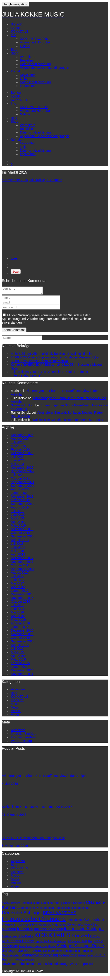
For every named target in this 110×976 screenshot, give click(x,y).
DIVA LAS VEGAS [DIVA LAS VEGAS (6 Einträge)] (59, 914)
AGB (73, 965)
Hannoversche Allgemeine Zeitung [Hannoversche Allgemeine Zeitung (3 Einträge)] (54, 926)
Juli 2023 (17, 458)
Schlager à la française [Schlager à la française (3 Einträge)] (78, 952)
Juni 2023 (18, 461)
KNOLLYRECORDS (34, 39)
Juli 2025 (17, 443)
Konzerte (17, 701)
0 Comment (54, 180)
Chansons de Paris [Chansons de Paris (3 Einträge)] (30, 909)
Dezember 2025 (22, 436)
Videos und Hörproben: (36, 42)
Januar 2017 (20, 592)
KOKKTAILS (19, 31)
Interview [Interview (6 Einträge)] (25, 930)
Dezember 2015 (22, 632)
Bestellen (26, 60)
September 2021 (22, 483)
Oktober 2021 (20, 480)
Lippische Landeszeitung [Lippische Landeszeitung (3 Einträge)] (51, 942)
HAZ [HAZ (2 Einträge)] (80, 926)
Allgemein (18, 690)
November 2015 (22, 635)
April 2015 (18, 657)
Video (15, 716)
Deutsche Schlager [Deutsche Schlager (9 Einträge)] (22, 913)
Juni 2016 (18, 610)
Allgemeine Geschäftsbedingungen (44, 67)
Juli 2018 (17, 545)
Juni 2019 (18, 516)
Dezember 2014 (22, 671)
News (15, 709)
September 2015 (22, 642)
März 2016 (18, 621)
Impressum (28, 86)
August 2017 (20, 574)
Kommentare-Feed (24, 738)
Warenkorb (27, 57)
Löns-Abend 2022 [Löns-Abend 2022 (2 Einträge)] (77, 942)
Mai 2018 (17, 552)
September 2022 (22, 472)
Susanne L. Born (22, 406)
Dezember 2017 (22, 559)
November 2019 (22, 498)
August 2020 (20, 490)
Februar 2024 (20, 451)
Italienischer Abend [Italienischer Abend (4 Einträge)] (48, 930)
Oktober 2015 (20, 639)
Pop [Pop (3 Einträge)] (90, 942)
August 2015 (20, 646)
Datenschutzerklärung (35, 64)
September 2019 (22, 505)
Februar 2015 (20, 664)
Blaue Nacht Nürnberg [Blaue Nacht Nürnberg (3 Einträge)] (47, 904)
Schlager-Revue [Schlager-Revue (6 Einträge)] (89, 947)
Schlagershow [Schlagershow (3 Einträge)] (52, 952)
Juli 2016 (17, 606)
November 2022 (22, 469)
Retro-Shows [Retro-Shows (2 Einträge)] (26, 947)
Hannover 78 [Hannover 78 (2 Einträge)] (24, 926)
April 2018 (18, 556)
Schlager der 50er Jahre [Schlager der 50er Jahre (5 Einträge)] (22, 952)
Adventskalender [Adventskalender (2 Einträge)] (11, 904)
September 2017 (22, 570)
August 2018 (20, 541)
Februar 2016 (20, 624)
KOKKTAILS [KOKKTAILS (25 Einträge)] (52, 936)
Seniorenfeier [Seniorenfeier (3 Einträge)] (10, 956)
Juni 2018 (18, 548)
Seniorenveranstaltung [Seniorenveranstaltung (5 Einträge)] (39, 956)
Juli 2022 (17, 476)
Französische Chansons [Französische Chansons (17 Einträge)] (34, 920)
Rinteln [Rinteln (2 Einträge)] (52, 947)
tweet (14, 258)
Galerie (25, 46)
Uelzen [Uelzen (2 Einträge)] (82, 956)
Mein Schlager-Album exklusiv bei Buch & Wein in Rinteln (51, 355)
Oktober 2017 (20, 566)
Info (13, 35)
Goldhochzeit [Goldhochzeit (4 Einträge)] (94, 921)
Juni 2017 (18, 581)
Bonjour (16, 24)
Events (16, 28)
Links (23, 78)
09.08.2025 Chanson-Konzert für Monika (39, 362)
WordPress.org (21, 742)
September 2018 (22, 537)
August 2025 (20, 440)
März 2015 (18, 661)
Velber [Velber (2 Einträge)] (90, 956)
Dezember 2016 (22, 595)
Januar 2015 (20, 668)
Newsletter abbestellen (18, 965)
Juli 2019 (17, 512)
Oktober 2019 (20, 501)
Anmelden (18, 731)
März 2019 (18, 527)
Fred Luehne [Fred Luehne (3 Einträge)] (75, 921)
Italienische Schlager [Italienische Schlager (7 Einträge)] (84, 930)
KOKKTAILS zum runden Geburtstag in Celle (33, 839)
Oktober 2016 (20, 603)
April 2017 (18, 588)
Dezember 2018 (22, 530)
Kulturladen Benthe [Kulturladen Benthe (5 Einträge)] (18, 942)
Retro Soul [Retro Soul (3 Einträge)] (40, 947)
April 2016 (18, 617)
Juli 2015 (17, 650)
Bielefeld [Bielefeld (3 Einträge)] (26, 904)
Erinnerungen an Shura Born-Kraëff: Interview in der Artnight (44, 777)
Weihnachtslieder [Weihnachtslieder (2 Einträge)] (24, 961)
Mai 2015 (17, 653)
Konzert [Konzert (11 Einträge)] (80, 937)
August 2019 (20, 509)
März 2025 (18, 447)
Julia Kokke (37, 180)
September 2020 (22, 487)
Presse (16, 712)
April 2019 (18, 523)
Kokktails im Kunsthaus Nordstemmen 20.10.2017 (68, 421)
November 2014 (22, 675)
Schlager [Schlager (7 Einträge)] (65, 947)
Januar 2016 (20, 628)
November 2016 (22, 599)
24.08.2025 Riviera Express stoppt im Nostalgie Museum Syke (55, 358)
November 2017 (22, 563)
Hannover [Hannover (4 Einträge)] (9, 926)
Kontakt (16, 71)
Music (15, 705)
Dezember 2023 (22, 454)
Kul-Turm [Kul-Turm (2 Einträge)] (95, 937)
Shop (14, 53)
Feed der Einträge (23, 735)
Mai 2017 (17, 585)
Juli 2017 (17, 577)
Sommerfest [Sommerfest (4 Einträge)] (68, 956)
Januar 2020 (20, 494)
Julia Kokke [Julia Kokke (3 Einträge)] (25, 937)
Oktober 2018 (20, 534)
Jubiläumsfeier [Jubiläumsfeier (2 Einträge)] (9, 937)
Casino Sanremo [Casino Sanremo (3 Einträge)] (74, 904)
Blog (14, 49)
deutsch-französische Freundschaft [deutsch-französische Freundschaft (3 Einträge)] (66, 909)
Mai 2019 (17, 519)
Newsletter (27, 75)
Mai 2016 (17, 614)
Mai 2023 (17, 465)
